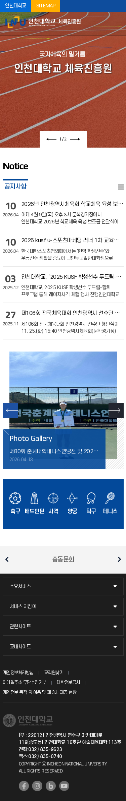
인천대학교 (15, 6)
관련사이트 (20, 627)
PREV (10, 410)
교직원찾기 (54, 672)
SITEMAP (45, 6)
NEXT (116, 410)
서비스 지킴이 (23, 606)
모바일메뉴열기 (117, 23)
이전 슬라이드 (51, 139)
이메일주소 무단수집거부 (24, 682)
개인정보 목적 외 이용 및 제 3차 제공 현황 (40, 692)
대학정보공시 (68, 682)
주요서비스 (20, 586)
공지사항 (15, 186)
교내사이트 (20, 647)
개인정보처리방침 (18, 672)
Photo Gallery (30, 438)
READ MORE (121, 187)
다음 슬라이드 (75, 139)
